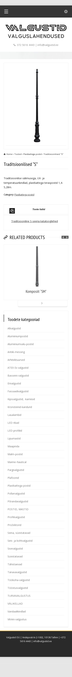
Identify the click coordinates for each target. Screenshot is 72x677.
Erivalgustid (14, 398)
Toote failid (27, 225)
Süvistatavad (15, 571)
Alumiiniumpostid (18, 351)
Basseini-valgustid (18, 390)
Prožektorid (14, 539)
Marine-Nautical (17, 476)
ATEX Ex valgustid (18, 382)
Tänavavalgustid (17, 586)
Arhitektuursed (16, 374)
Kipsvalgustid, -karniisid (21, 413)
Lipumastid (14, 453)
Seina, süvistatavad (19, 547)
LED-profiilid (15, 445)
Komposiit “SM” (36, 306)
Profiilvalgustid (16, 531)
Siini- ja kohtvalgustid (20, 555)
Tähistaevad (15, 579)
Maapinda (13, 461)
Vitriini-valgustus (17, 634)
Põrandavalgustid (18, 516)
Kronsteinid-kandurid (20, 421)
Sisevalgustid (15, 563)
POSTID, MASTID (18, 524)
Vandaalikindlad (17, 626)
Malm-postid (15, 469)
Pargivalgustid (16, 484)
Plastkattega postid (24, 209)
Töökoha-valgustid (19, 594)
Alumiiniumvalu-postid (21, 358)
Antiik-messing (16, 366)
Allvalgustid (14, 343)
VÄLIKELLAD (15, 618)
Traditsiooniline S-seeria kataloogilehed (34, 236)
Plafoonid (13, 492)
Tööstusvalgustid (18, 602)
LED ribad (13, 437)
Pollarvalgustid (16, 508)
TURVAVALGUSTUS (19, 610)
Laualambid (14, 429)
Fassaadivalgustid (18, 406)
